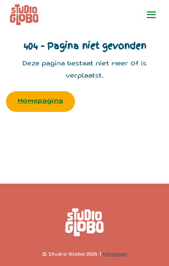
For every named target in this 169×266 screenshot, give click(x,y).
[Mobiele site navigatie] (151, 15)
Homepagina (40, 101)
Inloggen (115, 254)
